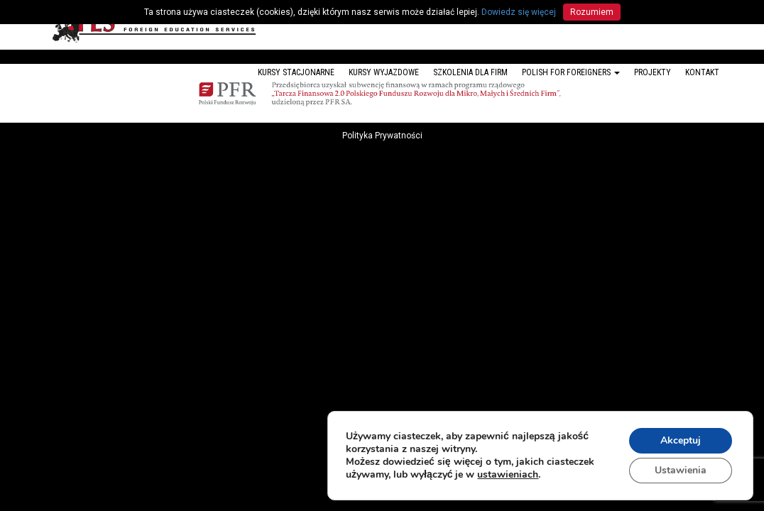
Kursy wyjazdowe (384, 72)
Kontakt (702, 72)
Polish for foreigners (571, 72)
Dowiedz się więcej (518, 12)
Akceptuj (680, 440)
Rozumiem (591, 12)
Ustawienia (680, 470)
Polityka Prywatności (382, 136)
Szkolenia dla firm (470, 72)
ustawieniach (507, 474)
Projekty (652, 72)
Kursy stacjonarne (296, 72)
